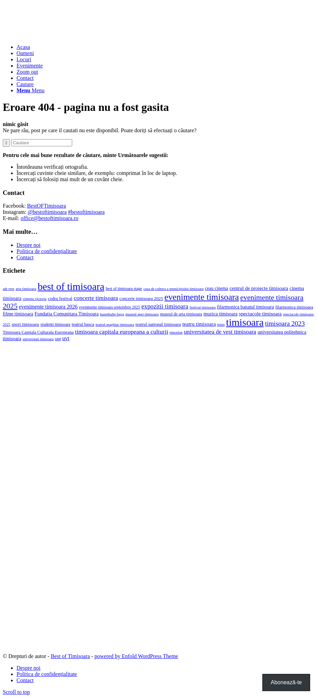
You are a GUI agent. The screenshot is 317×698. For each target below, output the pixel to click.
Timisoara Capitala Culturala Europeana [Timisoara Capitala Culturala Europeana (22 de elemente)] (38, 332)
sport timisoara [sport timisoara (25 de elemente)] (25, 324)
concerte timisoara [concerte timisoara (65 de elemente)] (96, 297)
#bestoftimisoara (86, 212)
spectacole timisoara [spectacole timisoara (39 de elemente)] (260, 313)
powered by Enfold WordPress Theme (136, 656)
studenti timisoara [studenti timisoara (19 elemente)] (55, 324)
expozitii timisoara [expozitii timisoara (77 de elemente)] (164, 306)
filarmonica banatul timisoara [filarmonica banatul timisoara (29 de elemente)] (245, 307)
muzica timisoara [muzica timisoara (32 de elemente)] (221, 313)
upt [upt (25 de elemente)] (58, 338)
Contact (25, 257)
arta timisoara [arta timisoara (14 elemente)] (25, 289)
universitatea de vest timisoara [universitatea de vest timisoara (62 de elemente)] (220, 332)
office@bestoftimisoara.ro (49, 218)
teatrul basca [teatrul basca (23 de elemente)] (83, 324)
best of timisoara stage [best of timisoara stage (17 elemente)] (124, 288)
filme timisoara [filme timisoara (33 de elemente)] (18, 313)
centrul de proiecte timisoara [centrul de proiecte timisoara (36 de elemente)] (258, 288)
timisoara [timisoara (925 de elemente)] (245, 322)
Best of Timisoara (70, 656)
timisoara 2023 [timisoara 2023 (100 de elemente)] (285, 323)
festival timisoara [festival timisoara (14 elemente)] (203, 307)
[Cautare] (25, 84)
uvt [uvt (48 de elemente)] (65, 338)
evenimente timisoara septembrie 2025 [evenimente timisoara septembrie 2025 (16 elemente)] (109, 307)
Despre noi (29, 245)
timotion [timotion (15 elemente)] (176, 332)
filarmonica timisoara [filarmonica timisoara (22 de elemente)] (294, 307)
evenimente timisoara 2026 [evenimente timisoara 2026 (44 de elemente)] (48, 307)
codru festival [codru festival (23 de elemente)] (60, 298)
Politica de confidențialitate (47, 251)
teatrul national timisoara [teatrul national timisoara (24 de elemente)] (158, 324)
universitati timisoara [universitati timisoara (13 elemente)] (38, 339)
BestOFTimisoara (46, 206)
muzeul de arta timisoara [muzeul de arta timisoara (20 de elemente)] (181, 314)
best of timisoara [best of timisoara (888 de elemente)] (70, 286)
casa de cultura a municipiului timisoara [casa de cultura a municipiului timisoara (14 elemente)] (173, 289)
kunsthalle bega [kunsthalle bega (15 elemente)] (112, 314)
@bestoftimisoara (47, 212)
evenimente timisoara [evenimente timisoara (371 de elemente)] (201, 297)
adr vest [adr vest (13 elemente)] (8, 289)
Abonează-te (286, 682)
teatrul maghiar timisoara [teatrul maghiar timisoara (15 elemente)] (115, 324)
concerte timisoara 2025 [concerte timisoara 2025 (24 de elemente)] (141, 298)
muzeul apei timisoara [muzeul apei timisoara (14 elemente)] (142, 314)
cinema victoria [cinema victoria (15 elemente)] (34, 298)
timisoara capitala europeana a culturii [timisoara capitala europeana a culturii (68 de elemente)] (121, 331)
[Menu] (30, 90)
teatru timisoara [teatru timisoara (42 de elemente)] (199, 324)
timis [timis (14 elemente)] (221, 324)
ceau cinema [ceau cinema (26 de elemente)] (216, 288)
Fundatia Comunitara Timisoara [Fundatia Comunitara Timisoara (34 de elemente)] (66, 313)
